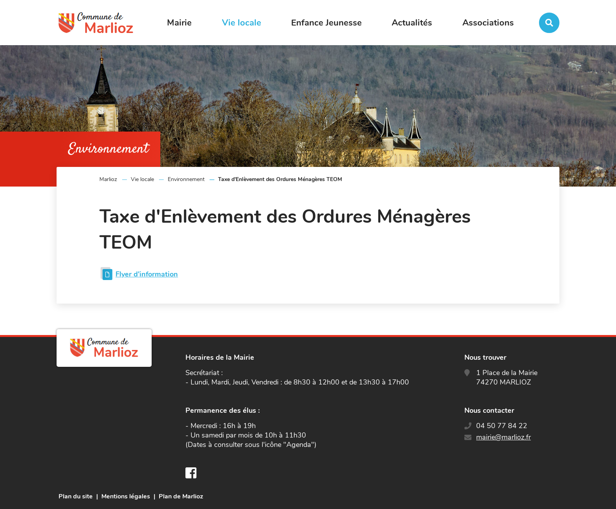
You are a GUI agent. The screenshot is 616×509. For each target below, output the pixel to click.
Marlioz (108, 179)
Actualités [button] (412, 23)
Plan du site (76, 496)
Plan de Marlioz (181, 496)
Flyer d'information (147, 274)
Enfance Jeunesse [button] (326, 23)
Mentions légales (125, 496)
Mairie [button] (179, 23)
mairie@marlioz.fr (503, 437)
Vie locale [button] (241, 23)
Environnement (186, 179)
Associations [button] (488, 23)
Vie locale (142, 179)
